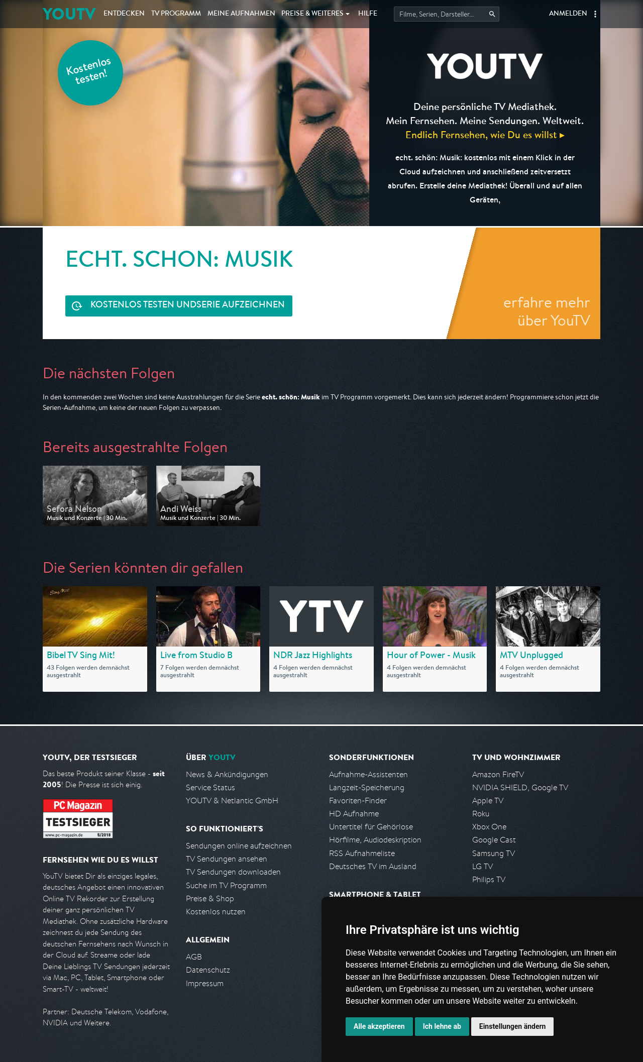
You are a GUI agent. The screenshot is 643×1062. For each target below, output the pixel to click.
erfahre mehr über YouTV (546, 311)
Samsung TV (493, 853)
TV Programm (176, 14)
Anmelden (568, 14)
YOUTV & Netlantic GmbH (232, 800)
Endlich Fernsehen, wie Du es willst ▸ (485, 134)
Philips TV (488, 879)
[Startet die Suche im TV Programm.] (446, 14)
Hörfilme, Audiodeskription (375, 839)
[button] (595, 14)
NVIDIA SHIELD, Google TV (520, 787)
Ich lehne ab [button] (442, 1026)
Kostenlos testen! (89, 72)
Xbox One (489, 826)
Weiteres (312, 14)
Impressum (205, 983)
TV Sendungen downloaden (233, 872)
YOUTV (69, 14)
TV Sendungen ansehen (226, 859)
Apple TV (487, 800)
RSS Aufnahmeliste (362, 853)
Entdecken (124, 14)
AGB (194, 956)
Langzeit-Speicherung (366, 787)
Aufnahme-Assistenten (368, 774)
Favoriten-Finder (358, 800)
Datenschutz (208, 970)
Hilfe (367, 14)
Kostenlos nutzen (216, 911)
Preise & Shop (210, 898)
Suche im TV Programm (226, 885)
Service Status (210, 787)
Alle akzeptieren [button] (379, 1026)
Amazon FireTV (498, 774)
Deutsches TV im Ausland (372, 866)
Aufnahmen (241, 14)
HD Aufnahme (354, 813)
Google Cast (494, 839)
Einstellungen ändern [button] (512, 1026)
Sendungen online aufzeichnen (239, 845)
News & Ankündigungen (227, 774)
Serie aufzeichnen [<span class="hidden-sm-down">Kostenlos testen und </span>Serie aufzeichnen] (187, 305)
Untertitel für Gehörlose (371, 826)
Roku (480, 813)
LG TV (482, 866)
